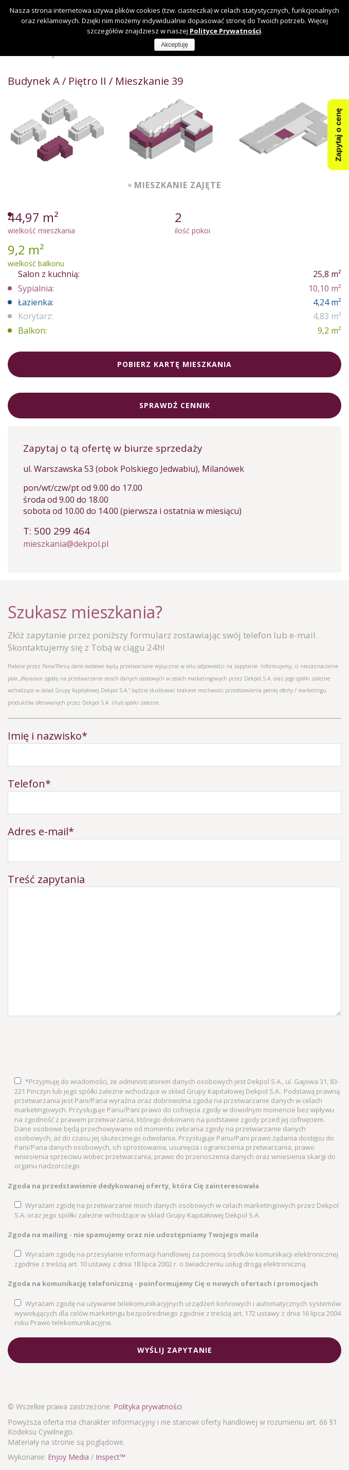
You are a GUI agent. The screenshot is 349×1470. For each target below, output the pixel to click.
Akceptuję (174, 44)
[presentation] (86, 1046)
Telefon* (29, 784)
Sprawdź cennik (174, 405)
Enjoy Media (68, 1457)
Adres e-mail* (41, 831)
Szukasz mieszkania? (85, 612)
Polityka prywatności (148, 1406)
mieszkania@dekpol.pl (65, 543)
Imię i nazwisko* (47, 736)
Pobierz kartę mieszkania (174, 364)
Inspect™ (110, 1457)
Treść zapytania (46, 879)
